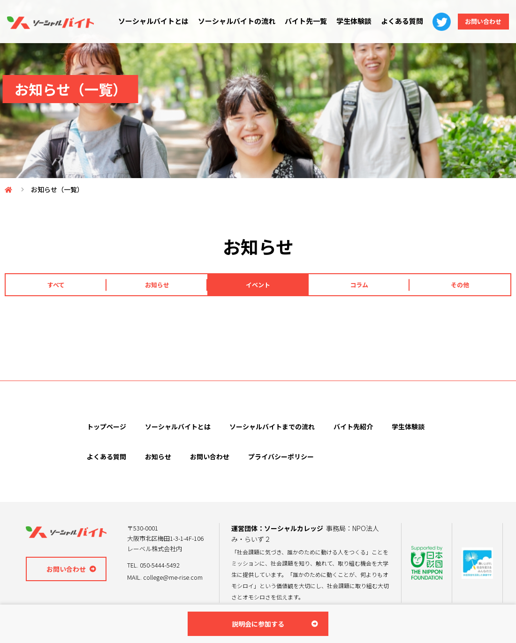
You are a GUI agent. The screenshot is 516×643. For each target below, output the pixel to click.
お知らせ (157, 285)
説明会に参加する (258, 623)
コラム (359, 285)
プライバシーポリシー (281, 457)
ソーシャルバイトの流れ (231, 21)
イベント (258, 285)
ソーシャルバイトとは (148, 21)
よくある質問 (397, 21)
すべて (56, 285)
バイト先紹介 (353, 427)
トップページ (106, 427)
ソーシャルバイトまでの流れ (272, 427)
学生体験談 (348, 21)
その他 (460, 285)
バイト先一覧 (301, 21)
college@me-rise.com (173, 577)
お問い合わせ (481, 21)
